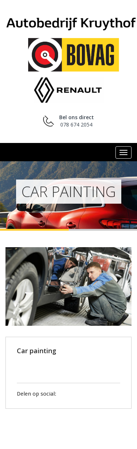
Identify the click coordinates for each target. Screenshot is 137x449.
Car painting (36, 350)
